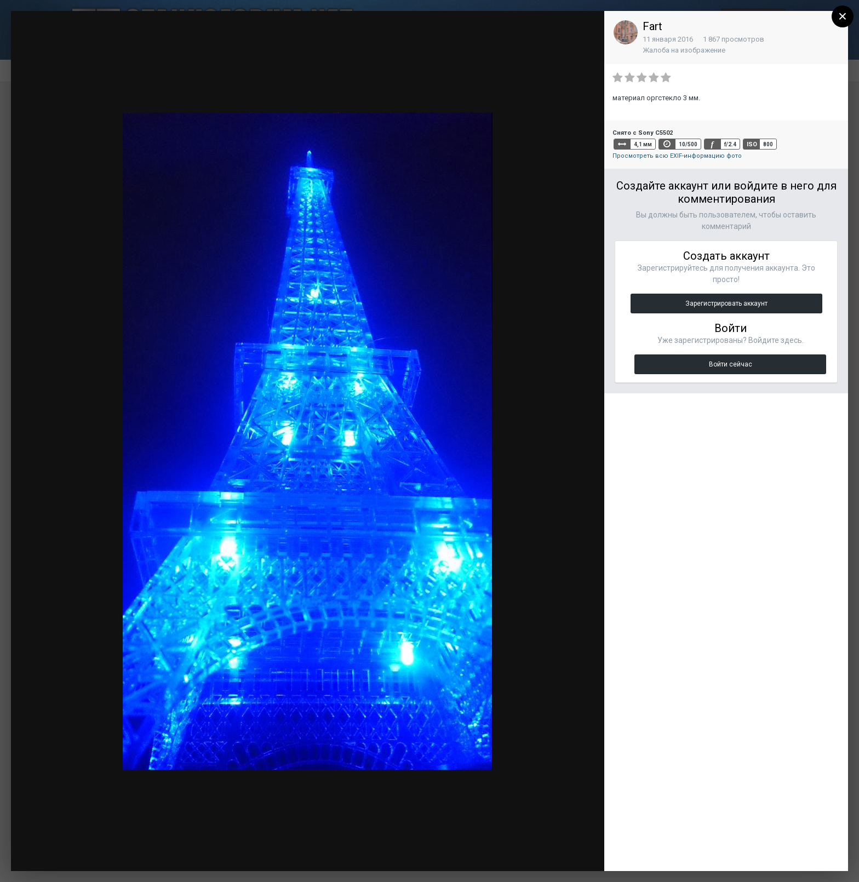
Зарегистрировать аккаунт (726, 303)
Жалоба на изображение (684, 50)
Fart (652, 26)
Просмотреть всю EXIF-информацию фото (677, 155)
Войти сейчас (730, 364)
